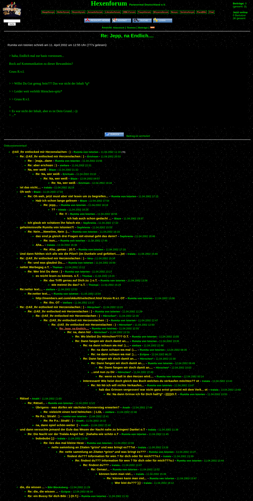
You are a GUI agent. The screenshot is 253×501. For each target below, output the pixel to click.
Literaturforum (112, 12)
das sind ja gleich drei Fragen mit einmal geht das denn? (76, 236)
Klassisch (118, 27)
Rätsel (24, 398)
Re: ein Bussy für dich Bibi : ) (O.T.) (53, 496)
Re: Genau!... (100, 469)
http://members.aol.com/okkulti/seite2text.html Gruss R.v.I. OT (80, 298)
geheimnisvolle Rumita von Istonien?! (47, 227)
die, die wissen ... (32, 487)
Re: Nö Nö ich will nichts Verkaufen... (117, 385)
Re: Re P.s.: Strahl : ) (58, 420)
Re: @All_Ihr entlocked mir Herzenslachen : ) (52, 156)
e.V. (163, 4)
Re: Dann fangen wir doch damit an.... (102, 341)
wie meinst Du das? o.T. (68, 284)
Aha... (40, 244)
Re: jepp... (50, 205)
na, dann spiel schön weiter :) (57, 425)
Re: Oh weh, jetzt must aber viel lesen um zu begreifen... (68, 196)
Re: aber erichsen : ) (42, 165)
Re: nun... (50, 240)
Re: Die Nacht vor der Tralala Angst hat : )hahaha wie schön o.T (73, 434)
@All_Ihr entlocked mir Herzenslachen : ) (41, 151)
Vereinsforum (187, 12)
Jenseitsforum (95, 12)
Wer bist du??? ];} (128, 482)
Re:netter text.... (31, 289)
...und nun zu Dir (103, 372)
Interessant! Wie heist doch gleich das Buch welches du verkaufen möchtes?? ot (141, 381)
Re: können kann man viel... (126, 478)
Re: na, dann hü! (79, 332)
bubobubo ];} (45, 438)
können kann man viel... (116, 474)
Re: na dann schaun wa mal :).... (106, 345)
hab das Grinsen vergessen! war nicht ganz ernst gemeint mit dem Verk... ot (153, 389)
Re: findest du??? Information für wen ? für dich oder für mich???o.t (124, 460)
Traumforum (144, 12)
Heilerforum (63, 12)
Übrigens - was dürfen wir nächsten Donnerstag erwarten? (77, 407)
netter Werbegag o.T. (34, 267)
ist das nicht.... (30, 187)
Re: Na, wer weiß (47, 174)
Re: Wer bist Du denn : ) (45, 271)
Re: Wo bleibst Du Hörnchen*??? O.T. (102, 336)
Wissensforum (160, 12)
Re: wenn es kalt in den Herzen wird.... (126, 376)
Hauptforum (48, 12)
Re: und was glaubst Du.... (46, 262)
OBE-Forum (129, 12)
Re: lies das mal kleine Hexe (63, 443)
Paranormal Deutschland (144, 4)
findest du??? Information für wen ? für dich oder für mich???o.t (113, 456)
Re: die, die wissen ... (43, 491)
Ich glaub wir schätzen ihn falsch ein (54, 222)
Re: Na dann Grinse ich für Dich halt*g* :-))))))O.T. (142, 394)
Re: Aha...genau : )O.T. (59, 249)
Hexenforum (78, 12)
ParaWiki (201, 12)
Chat (211, 12)
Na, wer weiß (37, 169)
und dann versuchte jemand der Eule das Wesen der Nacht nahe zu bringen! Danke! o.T (82, 429)
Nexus (174, 12)
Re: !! (63, 213)
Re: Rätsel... (36, 403)
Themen (131, 27)
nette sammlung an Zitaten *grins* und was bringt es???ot (93, 447)
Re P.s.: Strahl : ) (47, 416)
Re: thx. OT (51, 302)
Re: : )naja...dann (40, 160)
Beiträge (143, 27)
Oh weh (25, 191)
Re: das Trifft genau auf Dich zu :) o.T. (70, 280)
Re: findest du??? (96, 465)
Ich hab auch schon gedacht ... (89, 218)
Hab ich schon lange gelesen (56, 200)
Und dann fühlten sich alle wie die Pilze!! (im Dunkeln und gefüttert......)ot (72, 253)
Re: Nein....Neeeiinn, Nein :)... (49, 231)
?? (53, 209)
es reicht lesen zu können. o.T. (57, 275)
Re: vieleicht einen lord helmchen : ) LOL (72, 412)
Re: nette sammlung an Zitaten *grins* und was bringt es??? (102, 451)
